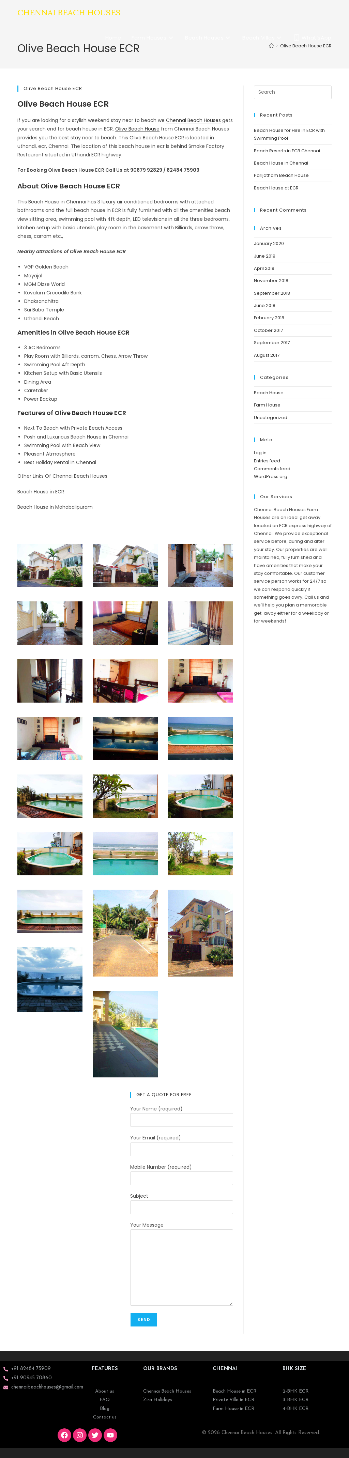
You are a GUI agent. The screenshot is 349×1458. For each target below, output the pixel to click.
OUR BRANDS (160, 1368)
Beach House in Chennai (281, 163)
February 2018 (269, 317)
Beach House (269, 392)
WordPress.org (270, 476)
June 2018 (264, 305)
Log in (260, 452)
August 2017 (266, 355)
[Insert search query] (293, 92)
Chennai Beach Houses (69, 12)
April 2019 (264, 268)
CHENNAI (225, 1368)
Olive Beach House (137, 128)
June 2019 (264, 256)
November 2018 (271, 280)
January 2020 (269, 243)
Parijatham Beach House (281, 175)
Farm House (267, 405)
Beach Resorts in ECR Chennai (287, 151)
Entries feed (267, 461)
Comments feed (272, 468)
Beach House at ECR (276, 188)
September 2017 (272, 342)
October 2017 (268, 330)
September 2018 (272, 293)
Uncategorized (270, 417)
